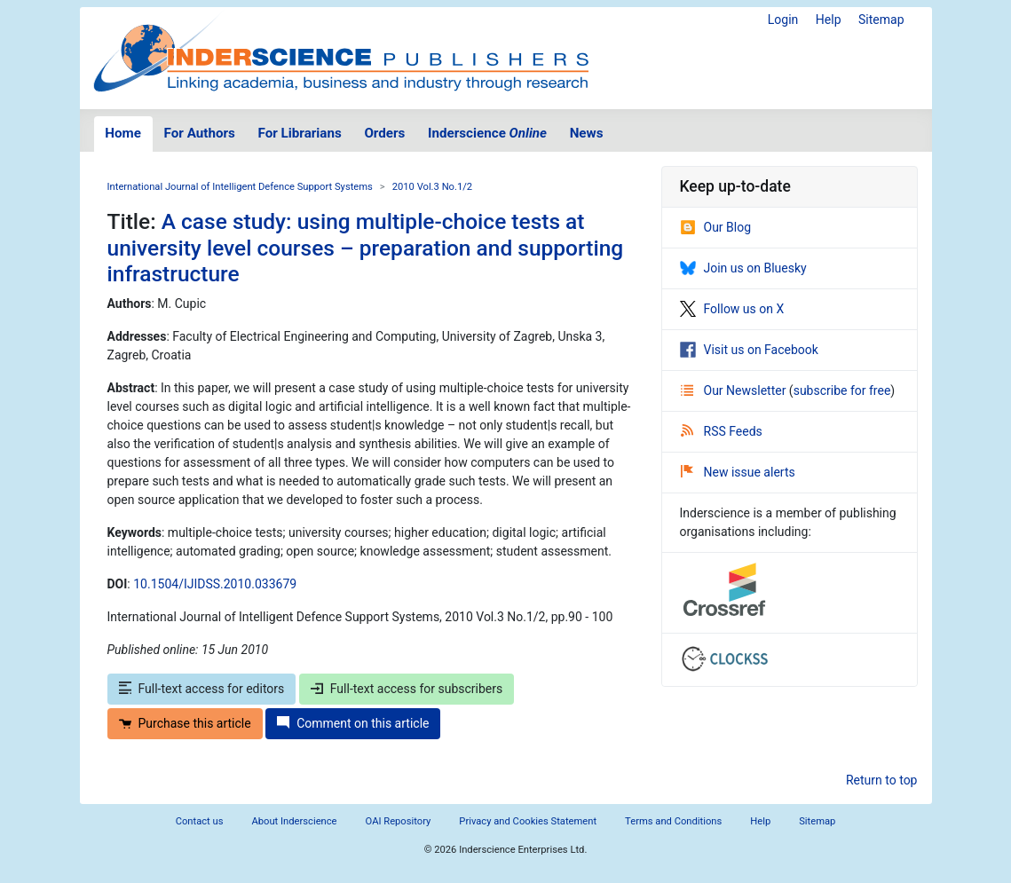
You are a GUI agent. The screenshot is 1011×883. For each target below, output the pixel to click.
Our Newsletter (735, 390)
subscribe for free (842, 390)
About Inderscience (293, 821)
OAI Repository (398, 821)
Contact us (200, 821)
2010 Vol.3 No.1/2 (432, 187)
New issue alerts (738, 472)
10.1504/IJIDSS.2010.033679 (214, 584)
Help (828, 19)
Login (783, 19)
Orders (384, 133)
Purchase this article (185, 723)
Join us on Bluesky (743, 268)
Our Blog (716, 227)
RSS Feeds (721, 431)
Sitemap (881, 19)
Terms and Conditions (673, 821)
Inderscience (487, 133)
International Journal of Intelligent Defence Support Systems (240, 187)
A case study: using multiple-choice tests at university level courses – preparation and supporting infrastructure (365, 248)
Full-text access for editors (202, 689)
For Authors (199, 133)
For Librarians (299, 133)
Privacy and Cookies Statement (527, 821)
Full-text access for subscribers (406, 689)
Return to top (882, 780)
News (587, 133)
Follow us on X (732, 309)
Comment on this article (353, 723)
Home (123, 133)
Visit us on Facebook (749, 350)
